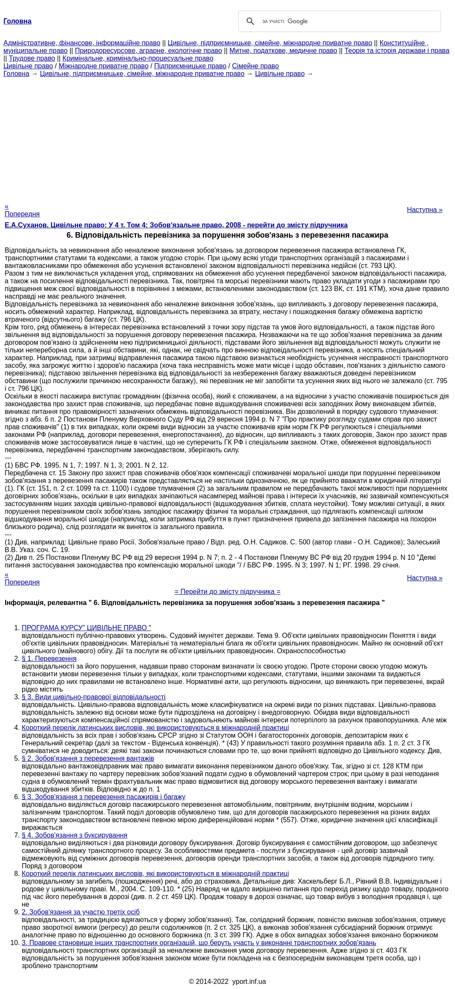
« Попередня (22, 210)
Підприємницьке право (190, 66)
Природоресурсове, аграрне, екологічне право (148, 50)
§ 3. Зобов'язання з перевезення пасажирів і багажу (103, 796)
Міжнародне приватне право (104, 66)
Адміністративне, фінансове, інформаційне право (81, 43)
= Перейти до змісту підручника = (228, 591)
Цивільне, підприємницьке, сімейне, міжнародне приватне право (270, 43)
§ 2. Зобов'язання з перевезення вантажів (88, 758)
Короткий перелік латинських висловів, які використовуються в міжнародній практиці (155, 727)
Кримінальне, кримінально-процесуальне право (138, 58)
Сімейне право (255, 66)
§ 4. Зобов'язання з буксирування (74, 835)
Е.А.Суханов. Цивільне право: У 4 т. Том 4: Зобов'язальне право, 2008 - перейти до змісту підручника (176, 225)
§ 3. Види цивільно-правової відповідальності (94, 697)
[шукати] (338, 21)
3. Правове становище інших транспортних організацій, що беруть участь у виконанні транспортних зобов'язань (199, 942)
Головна (16, 73)
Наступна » (425, 209)
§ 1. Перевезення (49, 658)
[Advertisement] (227, 137)
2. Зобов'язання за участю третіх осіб (81, 912)
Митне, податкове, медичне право (283, 50)
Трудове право (32, 58)
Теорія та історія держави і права (397, 50)
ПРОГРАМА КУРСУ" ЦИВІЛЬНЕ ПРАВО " (86, 627)
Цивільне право (28, 66)
